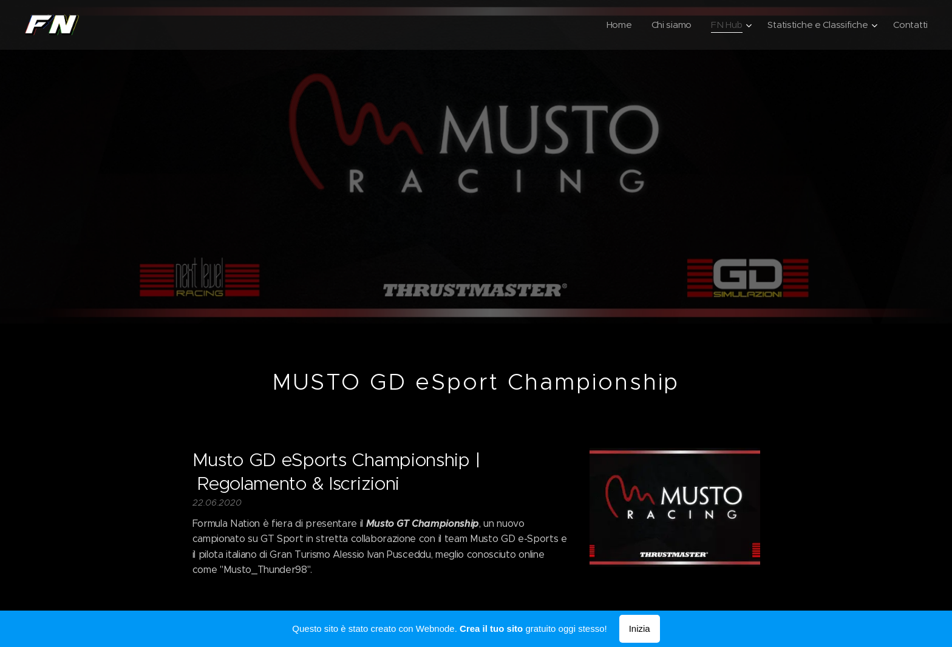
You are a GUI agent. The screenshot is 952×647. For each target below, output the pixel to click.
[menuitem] (613, 25)
